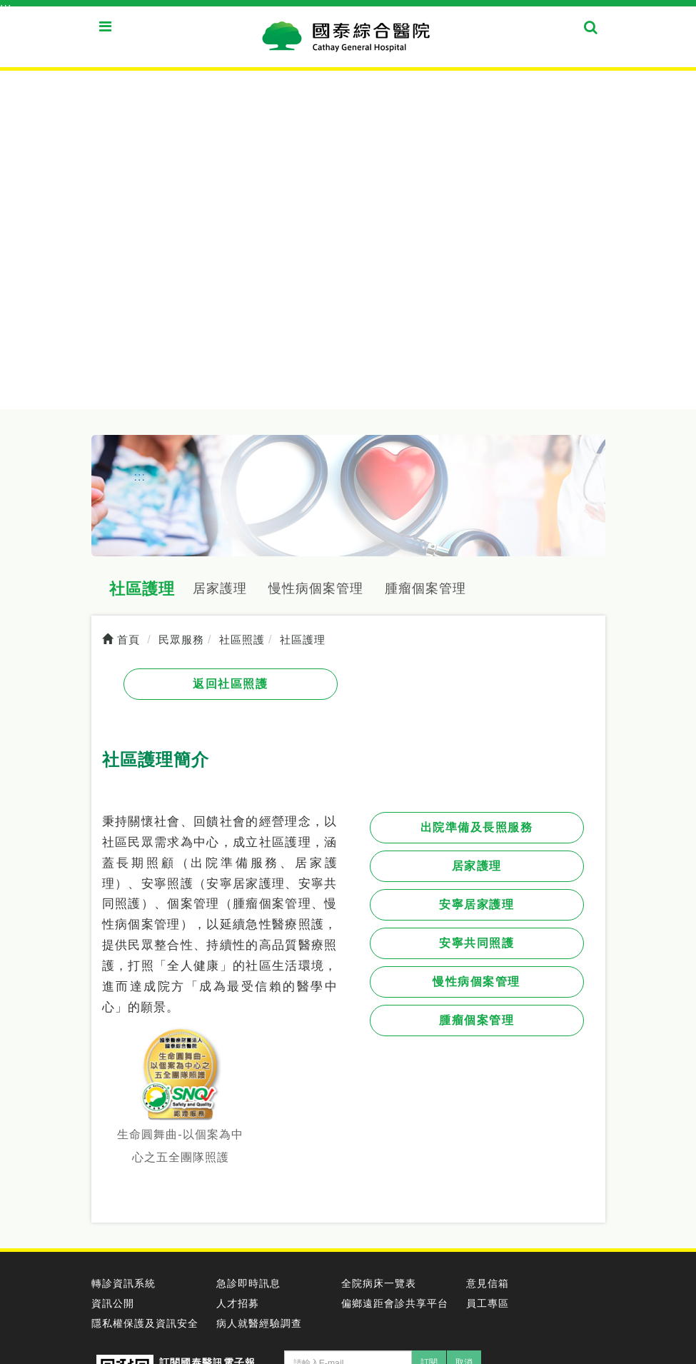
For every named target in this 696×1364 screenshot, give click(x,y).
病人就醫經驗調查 (259, 1323)
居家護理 (220, 588)
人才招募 (237, 1303)
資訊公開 (112, 1303)
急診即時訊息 (248, 1283)
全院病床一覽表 (378, 1283)
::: (5, 7)
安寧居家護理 (476, 904)
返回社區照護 (230, 684)
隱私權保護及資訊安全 (144, 1323)
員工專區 (487, 1303)
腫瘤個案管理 (425, 588)
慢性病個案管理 (315, 588)
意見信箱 (487, 1283)
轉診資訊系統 (123, 1283)
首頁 (121, 640)
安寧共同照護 (476, 943)
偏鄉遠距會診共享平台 (394, 1303)
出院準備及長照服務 (476, 827)
